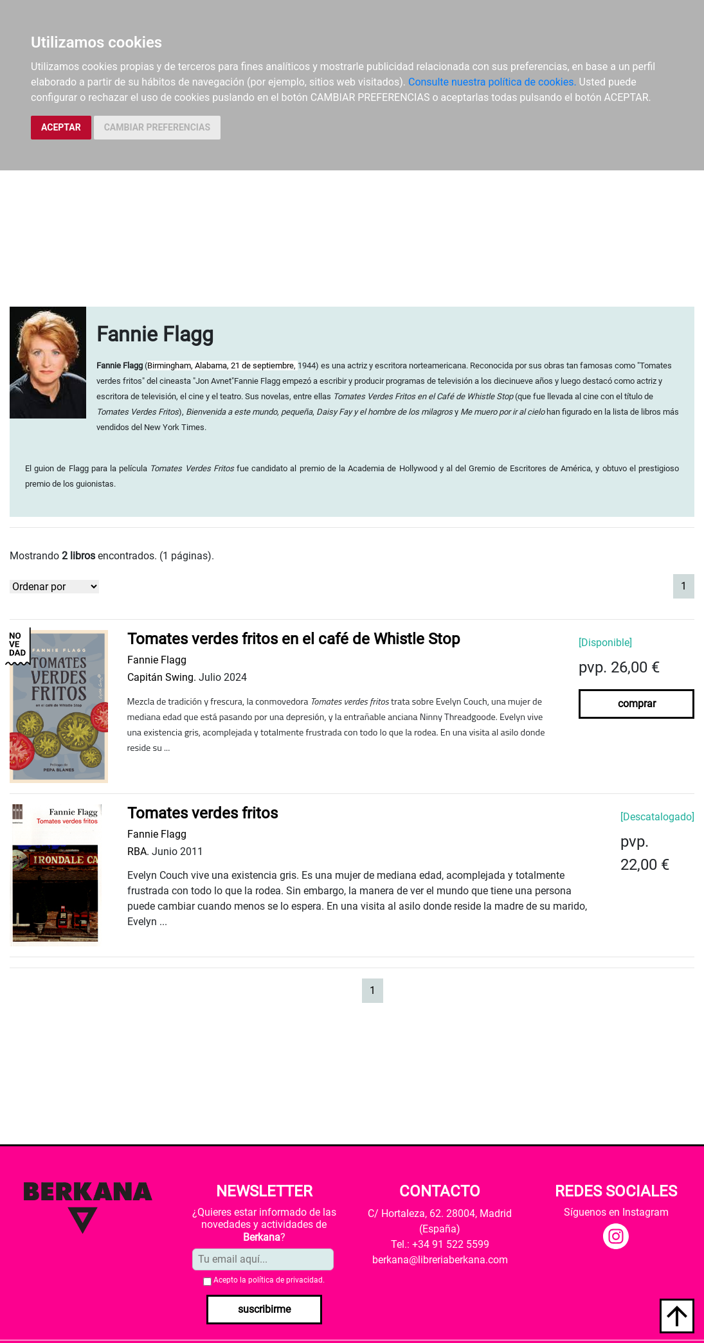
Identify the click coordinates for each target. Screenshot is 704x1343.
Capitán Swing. (161, 677)
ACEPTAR (61, 127)
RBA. (138, 851)
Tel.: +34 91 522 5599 (440, 1244)
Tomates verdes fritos (202, 813)
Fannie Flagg (156, 660)
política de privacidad (285, 1279)
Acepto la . (269, 1279)
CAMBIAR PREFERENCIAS (157, 127)
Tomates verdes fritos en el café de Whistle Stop (293, 639)
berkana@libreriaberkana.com (440, 1260)
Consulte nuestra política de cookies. (492, 82)
